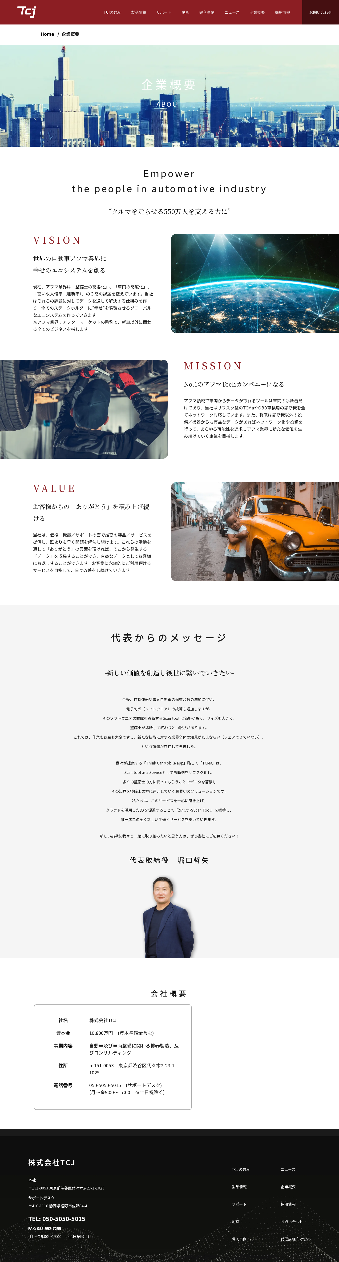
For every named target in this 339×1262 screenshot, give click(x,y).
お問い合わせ (320, 12)
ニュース (232, 12)
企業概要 (257, 12)
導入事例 (206, 12)
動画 (185, 12)
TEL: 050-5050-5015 (56, 1218)
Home (47, 34)
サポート (163, 12)
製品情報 (138, 12)
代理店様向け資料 (296, 1239)
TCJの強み (112, 12)
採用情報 (282, 12)
